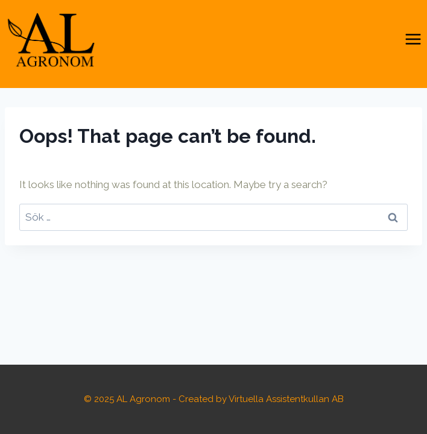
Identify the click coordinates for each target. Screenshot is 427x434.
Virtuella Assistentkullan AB (286, 399)
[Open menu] (413, 39)
